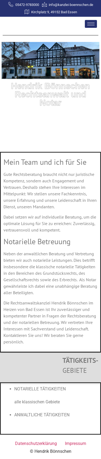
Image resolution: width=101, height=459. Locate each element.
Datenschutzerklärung (36, 443)
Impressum (75, 443)
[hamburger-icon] (91, 24)
